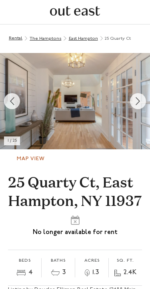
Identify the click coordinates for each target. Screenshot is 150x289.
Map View (31, 158)
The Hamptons (45, 39)
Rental (15, 38)
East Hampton (83, 39)
